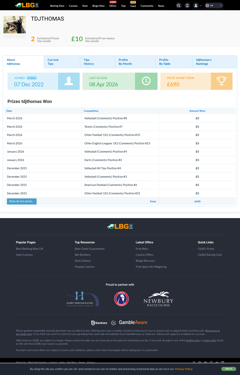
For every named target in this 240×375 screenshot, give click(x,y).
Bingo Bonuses (145, 260)
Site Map (71, 362)
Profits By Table (164, 61)
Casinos (73, 5)
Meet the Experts (37, 362)
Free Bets (142, 248)
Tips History (89, 61)
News (161, 5)
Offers (112, 4)
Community (147, 5)
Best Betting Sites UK (30, 248)
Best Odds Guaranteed (89, 248)
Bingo (98, 5)
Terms (81, 362)
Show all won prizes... (21, 201)
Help (62, 362)
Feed (133, 4)
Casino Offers (145, 254)
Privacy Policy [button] (184, 369)
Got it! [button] (228, 369)
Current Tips (53, 61)
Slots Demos (83, 260)
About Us (21, 362)
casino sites (209, 340)
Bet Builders (83, 254)
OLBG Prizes (206, 248)
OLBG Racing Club (210, 254)
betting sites (193, 340)
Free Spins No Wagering (151, 266)
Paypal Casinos (84, 266)
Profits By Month (125, 61)
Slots (85, 5)
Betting (57, 5)
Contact (53, 362)
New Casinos (24, 254)
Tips (123, 5)
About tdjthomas (13, 61)
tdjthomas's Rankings (204, 61)
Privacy (91, 362)
